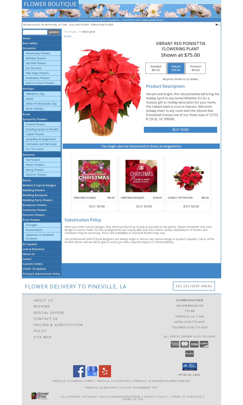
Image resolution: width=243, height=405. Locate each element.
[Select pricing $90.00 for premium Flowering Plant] (196, 68)
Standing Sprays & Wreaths (42, 129)
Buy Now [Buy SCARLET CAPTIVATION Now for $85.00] (191, 206)
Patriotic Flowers (34, 215)
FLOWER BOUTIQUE (50, 4)
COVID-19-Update (34, 269)
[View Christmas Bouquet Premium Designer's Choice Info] (141, 176)
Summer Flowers (36, 174)
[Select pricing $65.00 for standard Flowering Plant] (156, 68)
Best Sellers (30, 43)
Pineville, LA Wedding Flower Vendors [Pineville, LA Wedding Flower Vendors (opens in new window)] (162, 381)
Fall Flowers (33, 160)
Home (26, 38)
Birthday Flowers (36, 58)
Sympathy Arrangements (41, 139)
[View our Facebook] (79, 376)
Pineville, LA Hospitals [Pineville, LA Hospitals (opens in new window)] (113, 381)
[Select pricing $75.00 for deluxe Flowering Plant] (175, 68)
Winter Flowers (35, 165)
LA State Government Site (139, 387)
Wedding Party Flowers (38, 200)
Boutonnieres (34, 230)
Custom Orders (33, 264)
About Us (29, 254)
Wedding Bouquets (35, 195)
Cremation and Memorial (41, 144)
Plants (27, 180)
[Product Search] (35, 32)
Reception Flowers (35, 205)
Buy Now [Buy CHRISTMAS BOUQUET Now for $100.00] (144, 206)
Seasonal (29, 154)
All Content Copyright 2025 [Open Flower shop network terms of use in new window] (83, 396)
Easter (29, 98)
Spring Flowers (35, 169)
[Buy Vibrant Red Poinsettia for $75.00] (180, 130)
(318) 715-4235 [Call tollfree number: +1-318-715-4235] (106, 24)
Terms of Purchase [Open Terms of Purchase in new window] (186, 396)
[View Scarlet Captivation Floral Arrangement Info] (188, 176)
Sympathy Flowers (35, 119)
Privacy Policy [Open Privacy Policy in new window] (156, 396)
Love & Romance (33, 249)
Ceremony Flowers (35, 210)
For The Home (35, 149)
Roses (26, 114)
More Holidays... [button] (35, 108)
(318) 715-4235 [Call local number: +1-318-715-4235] (82, 24)
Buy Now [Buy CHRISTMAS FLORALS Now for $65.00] (97, 206)
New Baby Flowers (37, 73)
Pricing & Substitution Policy (41, 274)
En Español (30, 244)
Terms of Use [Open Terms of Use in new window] (133, 399)
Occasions (29, 48)
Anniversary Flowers (38, 53)
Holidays (28, 88)
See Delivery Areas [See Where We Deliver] (194, 286)
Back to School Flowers (40, 83)
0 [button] (217, 24)
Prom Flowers (31, 220)
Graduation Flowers (38, 78)
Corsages (31, 225)
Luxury (27, 259)
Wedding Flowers (34, 190)
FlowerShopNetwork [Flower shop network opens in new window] (124, 396)
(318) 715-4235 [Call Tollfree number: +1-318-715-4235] (197, 327)
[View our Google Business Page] (92, 376)
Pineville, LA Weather (100, 387)
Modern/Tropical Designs (39, 185)
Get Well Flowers (36, 63)
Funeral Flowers (35, 124)
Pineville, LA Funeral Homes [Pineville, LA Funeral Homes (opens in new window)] (73, 381)
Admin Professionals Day (41, 103)
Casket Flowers (35, 134)
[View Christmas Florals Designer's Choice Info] (94, 176)
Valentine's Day (35, 94)
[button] (189, 366)
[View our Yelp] (105, 376)
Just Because (34, 68)
